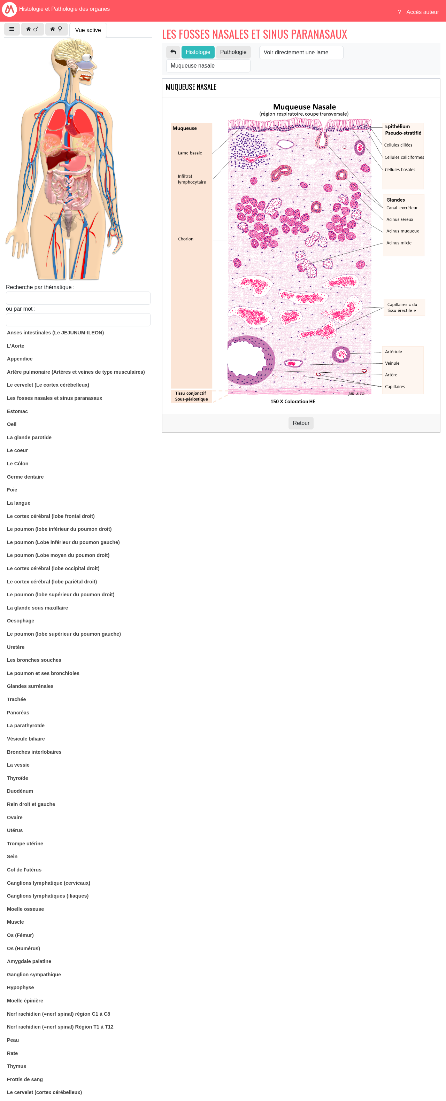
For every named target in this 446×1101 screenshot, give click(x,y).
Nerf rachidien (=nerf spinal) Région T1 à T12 (60, 1027)
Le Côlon (18, 463)
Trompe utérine (25, 843)
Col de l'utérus (24, 870)
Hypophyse (20, 987)
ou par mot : (21, 309)
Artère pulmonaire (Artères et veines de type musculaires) (76, 372)
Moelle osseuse (25, 909)
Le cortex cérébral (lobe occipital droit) (53, 568)
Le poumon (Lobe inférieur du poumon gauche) (63, 542)
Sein (12, 856)
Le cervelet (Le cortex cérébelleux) (48, 385)
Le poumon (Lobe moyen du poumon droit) (58, 555)
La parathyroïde (26, 725)
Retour (301, 423)
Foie (12, 490)
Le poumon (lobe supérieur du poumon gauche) (64, 634)
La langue (18, 503)
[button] (12, 29)
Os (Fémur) (20, 935)
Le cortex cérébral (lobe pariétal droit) (52, 581)
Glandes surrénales (30, 686)
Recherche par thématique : (40, 287)
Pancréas (18, 712)
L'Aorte (15, 346)
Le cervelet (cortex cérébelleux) (44, 1092)
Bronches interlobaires (34, 752)
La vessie (18, 765)
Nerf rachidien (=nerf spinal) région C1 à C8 (58, 1014)
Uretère (15, 647)
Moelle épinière (25, 1000)
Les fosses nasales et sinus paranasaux (54, 398)
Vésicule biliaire (26, 739)
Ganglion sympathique (34, 974)
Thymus (16, 1066)
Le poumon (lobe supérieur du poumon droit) (61, 594)
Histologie (198, 52)
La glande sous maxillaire (37, 608)
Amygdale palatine (29, 961)
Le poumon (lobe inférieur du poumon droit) (59, 529)
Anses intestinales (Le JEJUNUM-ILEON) (55, 332)
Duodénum (20, 791)
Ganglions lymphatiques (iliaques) (48, 896)
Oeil (11, 424)
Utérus (15, 830)
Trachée (16, 699)
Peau (13, 1040)
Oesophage (20, 620)
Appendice (20, 359)
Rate (12, 1053)
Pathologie (233, 52)
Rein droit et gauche (31, 804)
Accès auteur (423, 12)
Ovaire (15, 817)
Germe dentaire (25, 477)
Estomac (17, 411)
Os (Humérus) (23, 948)
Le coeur (17, 450)
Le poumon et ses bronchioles (43, 673)
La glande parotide (29, 437)
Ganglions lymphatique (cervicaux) (48, 883)
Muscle (15, 922)
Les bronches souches (34, 660)
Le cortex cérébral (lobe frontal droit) (51, 516)
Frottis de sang (25, 1079)
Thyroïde (17, 778)
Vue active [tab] (88, 30)
